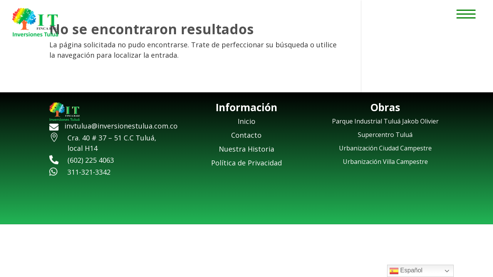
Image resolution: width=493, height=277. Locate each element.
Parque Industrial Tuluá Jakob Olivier (385, 121)
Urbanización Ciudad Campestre (385, 148)
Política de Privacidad (246, 162)
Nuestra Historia (246, 149)
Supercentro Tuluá (385, 134)
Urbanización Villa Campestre (385, 161)
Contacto (246, 135)
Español (406, 270)
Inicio (246, 121)
